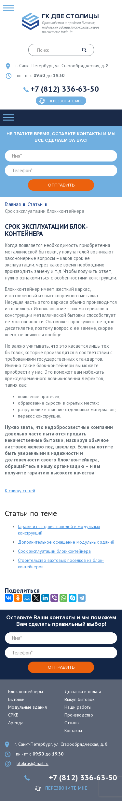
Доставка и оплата (82, 691)
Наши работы (77, 707)
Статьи (35, 204)
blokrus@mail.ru (32, 763)
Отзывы (71, 722)
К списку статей (20, 491)
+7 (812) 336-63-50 (65, 89)
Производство (78, 714)
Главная (13, 204)
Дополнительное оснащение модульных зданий (66, 542)
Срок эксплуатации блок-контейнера (54, 551)
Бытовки (16, 699)
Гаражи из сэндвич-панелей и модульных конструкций (59, 529)
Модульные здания (27, 707)
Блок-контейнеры (25, 691)
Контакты (73, 730)
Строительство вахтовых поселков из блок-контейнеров (61, 563)
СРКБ (13, 714)
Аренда (15, 722)
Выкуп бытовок (79, 699)
